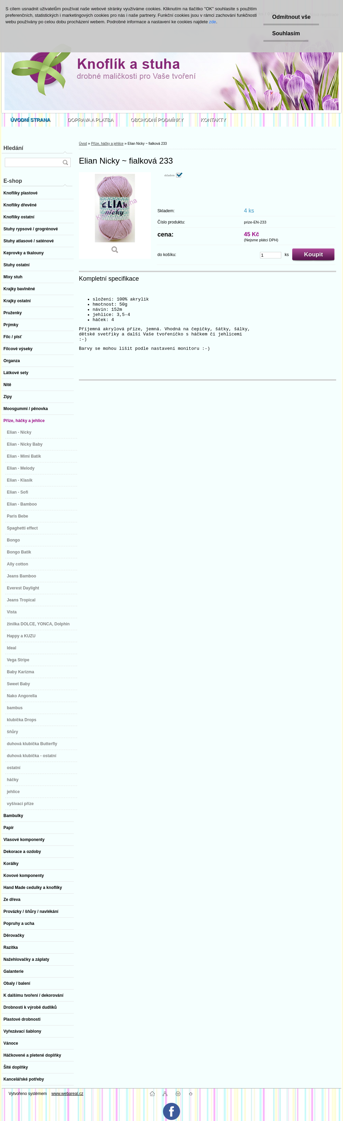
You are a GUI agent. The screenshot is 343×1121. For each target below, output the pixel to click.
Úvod (83, 143)
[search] (65, 162)
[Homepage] (30, 120)
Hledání (13, 148)
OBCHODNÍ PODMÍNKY (157, 120)
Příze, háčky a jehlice (107, 143)
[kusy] (270, 255)
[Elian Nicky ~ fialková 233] (115, 215)
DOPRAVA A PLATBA (91, 120)
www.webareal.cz (67, 1093)
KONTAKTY (213, 120)
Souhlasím (286, 33)
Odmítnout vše (291, 17)
